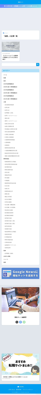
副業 (5, 263)
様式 (5, 81)
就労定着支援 (8, 226)
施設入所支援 (8, 197)
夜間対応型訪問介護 (10, 148)
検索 (37, 64)
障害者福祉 (6, 159)
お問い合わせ (12, 390)
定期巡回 (7, 145)
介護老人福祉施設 (9, 135)
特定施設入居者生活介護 (11, 129)
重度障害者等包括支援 (10, 183)
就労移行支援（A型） (10, 221)
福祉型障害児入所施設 (10, 232)
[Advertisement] (20, 339)
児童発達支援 (8, 243)
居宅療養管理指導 (9, 105)
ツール (5, 75)
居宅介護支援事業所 (10, 132)
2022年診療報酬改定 (9, 96)
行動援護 (7, 181)
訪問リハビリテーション (11, 116)
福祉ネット (20, 2)
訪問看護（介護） (9, 113)
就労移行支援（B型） (10, 224)
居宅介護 (7, 173)
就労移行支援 (8, 218)
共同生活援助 (8, 202)
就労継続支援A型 (9, 213)
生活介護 (7, 186)
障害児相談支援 (9, 240)
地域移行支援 (8, 229)
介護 (5, 102)
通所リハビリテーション (11, 121)
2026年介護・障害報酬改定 (11, 87)
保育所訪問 (7, 248)
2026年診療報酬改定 (9, 84)
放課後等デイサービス (10, 245)
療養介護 (7, 194)
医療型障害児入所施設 (10, 162)
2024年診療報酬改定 (9, 90)
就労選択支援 (8, 167)
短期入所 (7, 189)
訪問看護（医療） (9, 254)
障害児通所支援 (9, 170)
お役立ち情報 (7, 257)
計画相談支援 (8, 237)
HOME (20, 387)
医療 (5, 251)
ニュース (6, 260)
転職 (5, 78)
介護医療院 (7, 143)
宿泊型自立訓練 (9, 210)
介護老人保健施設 (9, 137)
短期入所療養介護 (9, 126)
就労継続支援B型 (9, 216)
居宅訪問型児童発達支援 (11, 165)
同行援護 (7, 178)
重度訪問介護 (8, 175)
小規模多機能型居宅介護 (11, 151)
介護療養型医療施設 (10, 140)
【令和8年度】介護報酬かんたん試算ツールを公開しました (20, 6)
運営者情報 (18, 390)
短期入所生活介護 (9, 124)
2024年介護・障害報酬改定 (11, 93)
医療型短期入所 (9, 191)
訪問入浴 (7, 110)
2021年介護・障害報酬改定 (11, 99)
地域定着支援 (8, 235)
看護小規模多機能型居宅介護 (12, 156)
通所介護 (7, 118)
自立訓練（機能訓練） (10, 205)
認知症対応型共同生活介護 (11, 153)
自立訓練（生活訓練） (10, 208)
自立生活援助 (8, 200)
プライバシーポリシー (28, 390)
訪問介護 (7, 108)
